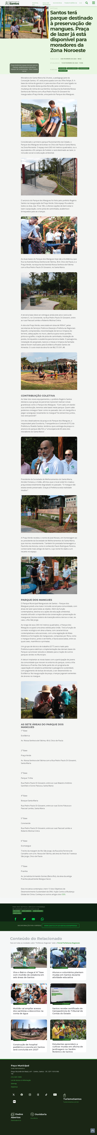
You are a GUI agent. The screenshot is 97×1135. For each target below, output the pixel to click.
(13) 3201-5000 (16, 1077)
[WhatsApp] (42, 919)
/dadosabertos (16, 1120)
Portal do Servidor (36, 4)
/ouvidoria (34, 1118)
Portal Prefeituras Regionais (68, 943)
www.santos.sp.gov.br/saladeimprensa (60, 926)
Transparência (70, 3)
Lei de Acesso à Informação (21, 1080)
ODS (63, 894)
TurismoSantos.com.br (71, 1102)
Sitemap (14, 1083)
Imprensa (14, 1087)
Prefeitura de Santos (12, 3)
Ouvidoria (57, 3)
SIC (80, 3)
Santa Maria (63, 70)
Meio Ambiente (73, 68)
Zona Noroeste (84, 68)
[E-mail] (33, 919)
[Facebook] (15, 919)
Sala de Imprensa (47, 3)
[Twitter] (24, 919)
